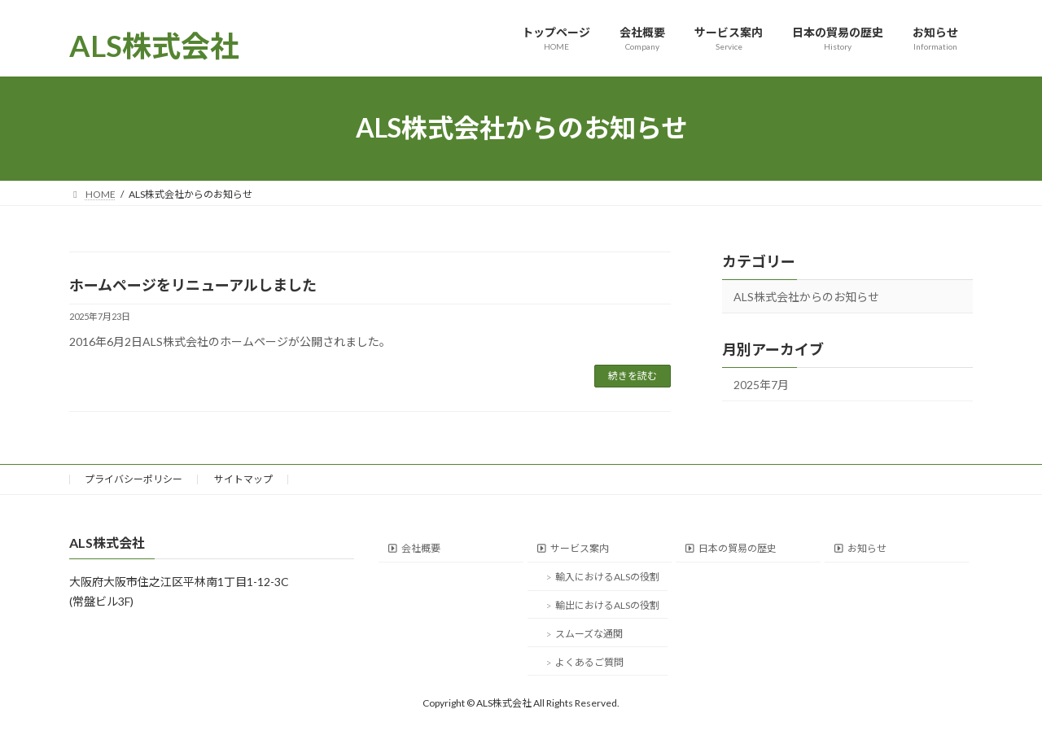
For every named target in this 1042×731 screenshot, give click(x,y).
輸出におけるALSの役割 (607, 605)
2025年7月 (761, 384)
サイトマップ (243, 479)
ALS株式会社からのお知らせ (806, 297)
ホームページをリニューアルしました (193, 285)
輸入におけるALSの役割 (607, 577)
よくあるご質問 (589, 661)
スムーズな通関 (589, 634)
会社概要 (420, 548)
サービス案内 (579, 548)
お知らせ (867, 548)
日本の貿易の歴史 (737, 548)
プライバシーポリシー (133, 479)
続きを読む (632, 376)
